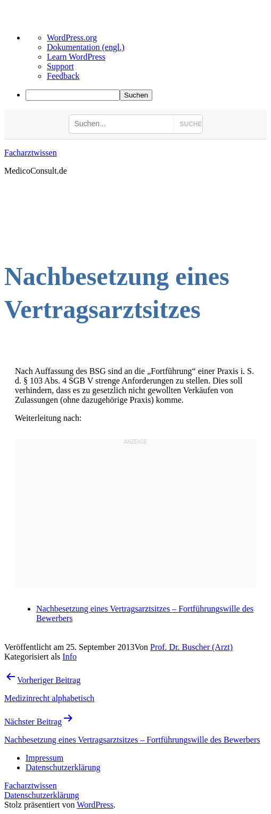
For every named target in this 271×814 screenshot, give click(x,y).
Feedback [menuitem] (63, 75)
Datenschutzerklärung (41, 795)
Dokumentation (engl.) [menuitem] (86, 47)
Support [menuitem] (60, 66)
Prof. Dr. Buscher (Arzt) (191, 647)
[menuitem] (146, 95)
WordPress (95, 804)
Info (69, 656)
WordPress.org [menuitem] (72, 37)
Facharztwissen (30, 152)
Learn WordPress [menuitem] (76, 56)
